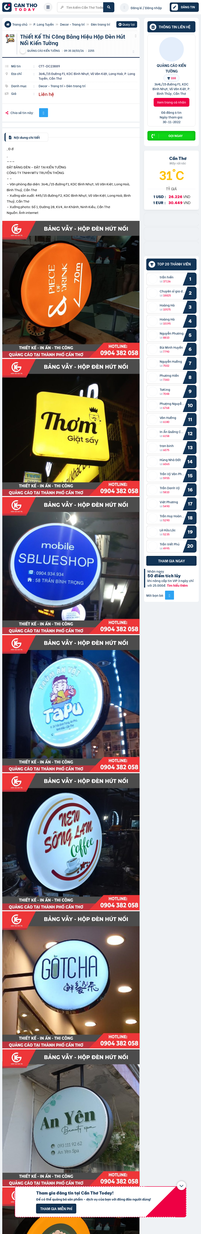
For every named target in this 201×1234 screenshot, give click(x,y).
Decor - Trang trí (72, 24)
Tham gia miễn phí (56, 1208)
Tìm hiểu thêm (177, 585)
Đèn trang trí (100, 24)
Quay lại (126, 25)
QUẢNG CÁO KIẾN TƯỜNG (171, 67)
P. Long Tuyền (44, 24)
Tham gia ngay (171, 560)
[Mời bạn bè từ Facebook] (169, 595)
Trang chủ (19, 24)
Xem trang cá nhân (171, 102)
